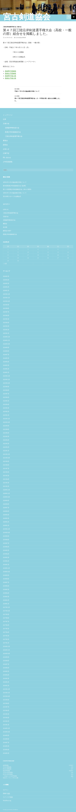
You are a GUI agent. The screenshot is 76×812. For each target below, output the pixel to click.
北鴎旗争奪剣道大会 (12, 128)
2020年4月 (6, 515)
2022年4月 (6, 440)
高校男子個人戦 (10, 76)
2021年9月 (6, 461)
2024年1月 (6, 372)
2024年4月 (6, 362)
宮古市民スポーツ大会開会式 (12, 196)
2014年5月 (6, 746)
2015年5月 (6, 714)
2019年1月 (6, 564)
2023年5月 (6, 401)
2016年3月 (6, 678)
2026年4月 (6, 280)
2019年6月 (6, 547)
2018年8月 (6, 579)
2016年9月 (6, 657)
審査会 (5, 140)
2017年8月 (6, 618)
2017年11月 (6, 607)
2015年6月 (6, 710)
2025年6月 (6, 315)
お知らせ (6, 149)
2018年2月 (6, 600)
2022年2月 (6, 447)
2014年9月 (6, 735)
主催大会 (19, 26)
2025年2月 (6, 329)
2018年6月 (6, 586)
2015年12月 (6, 689)
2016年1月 (6, 685)
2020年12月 (6, 490)
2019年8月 (6, 539)
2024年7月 (6, 354)
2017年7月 (6, 621)
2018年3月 (6, 596)
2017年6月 (6, 625)
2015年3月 (6, 721)
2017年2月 (6, 639)
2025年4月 (6, 322)
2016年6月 (6, 668)
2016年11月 (6, 650)
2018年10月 (6, 571)
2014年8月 (6, 739)
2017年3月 (6, 636)
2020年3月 (6, 518)
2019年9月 (6, 536)
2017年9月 (6, 614)
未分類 (5, 227)
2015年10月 (6, 696)
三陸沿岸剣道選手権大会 (9, 26)
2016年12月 (6, 646)
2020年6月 (6, 511)
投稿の (6, 793)
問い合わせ (7, 157)
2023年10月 (6, 383)
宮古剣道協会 (26, 16)
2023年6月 (6, 397)
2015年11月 (6, 692)
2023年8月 (6, 390)
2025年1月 (6, 333)
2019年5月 (6, 550)
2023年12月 (6, 376)
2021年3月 (6, 483)
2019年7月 (6, 543)
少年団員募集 (7, 162)
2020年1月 (6, 525)
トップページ (7, 115)
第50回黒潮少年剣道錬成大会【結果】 (15, 186)
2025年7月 (6, 312)
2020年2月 (6, 522)
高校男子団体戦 (10, 71)
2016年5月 (6, 671)
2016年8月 (6, 660)
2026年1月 (6, 290)
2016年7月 (6, 664)
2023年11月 (6, 379)
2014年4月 (6, 749)
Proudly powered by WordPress (10, 809)
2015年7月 (6, 707)
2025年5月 (6, 319)
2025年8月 (6, 308)
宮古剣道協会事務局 (20, 37)
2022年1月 (6, 450)
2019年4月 (6, 554)
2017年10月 (6, 611)
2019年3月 (6, 557)
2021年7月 (6, 468)
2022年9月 (6, 426)
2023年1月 (6, 415)
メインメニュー (73, 16)
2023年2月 (6, 411)
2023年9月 (6, 386)
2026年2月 (6, 287)
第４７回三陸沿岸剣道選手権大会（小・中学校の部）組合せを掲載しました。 (38, 98)
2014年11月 (6, 728)
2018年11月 (6, 568)
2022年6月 (6, 433)
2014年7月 (6, 742)
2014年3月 (6, 753)
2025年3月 (6, 326)
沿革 (4, 119)
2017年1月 (6, 643)
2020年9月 (6, 500)
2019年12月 (6, 529)
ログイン (6, 790)
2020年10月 (6, 497)
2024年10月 (6, 344)
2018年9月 (6, 575)
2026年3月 (6, 283)
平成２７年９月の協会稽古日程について (38, 90)
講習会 (5, 145)
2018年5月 (6, 589)
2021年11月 (6, 454)
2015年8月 (6, 703)
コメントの (8, 797)
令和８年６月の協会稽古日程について (15, 182)
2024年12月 (6, 337)
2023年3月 (6, 408)
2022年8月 (6, 429)
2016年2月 (6, 682)
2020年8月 (6, 504)
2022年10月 (6, 422)
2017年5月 (6, 628)
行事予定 (6, 153)
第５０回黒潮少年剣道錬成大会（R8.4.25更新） (17, 189)
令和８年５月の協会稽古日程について (15, 193)
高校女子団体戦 (10, 73)
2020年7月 (6, 507)
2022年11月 (6, 418)
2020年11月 (6, 493)
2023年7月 (6, 394)
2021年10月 (6, 458)
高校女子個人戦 (10, 78)
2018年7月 (6, 582)
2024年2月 (6, 369)
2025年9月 (6, 305)
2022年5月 (6, 436)
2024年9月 (6, 347)
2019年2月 (6, 561)
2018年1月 (6, 604)
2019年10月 (6, 532)
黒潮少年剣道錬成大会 (13, 132)
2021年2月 (6, 486)
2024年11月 (6, 340)
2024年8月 (6, 351)
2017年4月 (6, 632)
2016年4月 (6, 675)
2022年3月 (6, 443)
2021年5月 (6, 475)
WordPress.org (7, 800)
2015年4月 (6, 717)
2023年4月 (6, 404)
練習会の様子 (7, 231)
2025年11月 (6, 297)
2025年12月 (6, 294)
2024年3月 (6, 365)
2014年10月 (6, 732)
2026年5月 (6, 276)
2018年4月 (6, 593)
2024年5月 (6, 358)
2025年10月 (6, 301)
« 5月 (5, 263)
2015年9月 (6, 700)
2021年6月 (6, 472)
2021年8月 (6, 465)
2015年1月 (6, 725)
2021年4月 (6, 479)
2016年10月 (6, 653)
